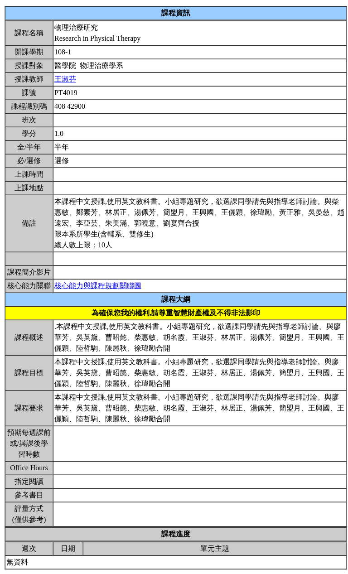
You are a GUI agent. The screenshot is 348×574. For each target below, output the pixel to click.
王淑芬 (65, 79)
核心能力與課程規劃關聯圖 (97, 285)
